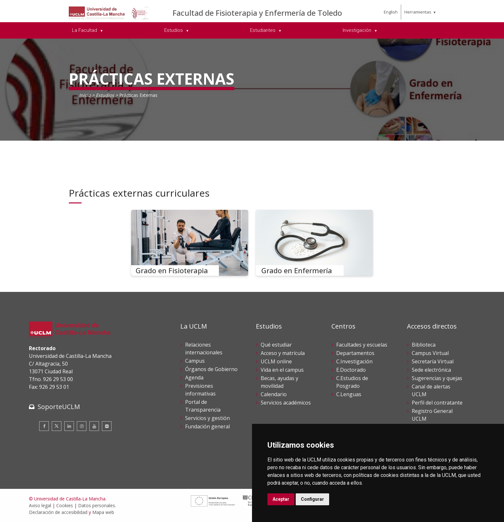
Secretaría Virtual (433, 361)
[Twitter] (56, 426)
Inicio (85, 95)
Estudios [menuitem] (174, 30)
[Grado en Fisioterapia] (190, 242)
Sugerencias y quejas (437, 378)
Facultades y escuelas (361, 344)
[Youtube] (94, 426)
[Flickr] (107, 426)
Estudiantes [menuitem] (263, 30)
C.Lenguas (348, 394)
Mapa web (103, 512)
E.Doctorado (351, 369)
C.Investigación (354, 361)
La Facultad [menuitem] (85, 30)
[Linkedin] (69, 426)
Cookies (64, 505)
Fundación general (207, 426)
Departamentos (355, 353)
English (391, 12)
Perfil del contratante (437, 402)
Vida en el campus (282, 369)
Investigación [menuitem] (358, 30)
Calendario (274, 394)
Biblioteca (424, 344)
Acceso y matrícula (283, 353)
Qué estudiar (276, 344)
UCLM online (276, 361)
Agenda (194, 377)
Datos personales (96, 505)
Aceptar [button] (281, 499)
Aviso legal (40, 505)
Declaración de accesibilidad (58, 512)
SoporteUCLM (59, 406)
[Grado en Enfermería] (314, 242)
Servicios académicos (286, 402)
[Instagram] (81, 426)
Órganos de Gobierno (211, 369)
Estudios (105, 95)
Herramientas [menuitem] (417, 12)
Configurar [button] (312, 499)
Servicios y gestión (207, 418)
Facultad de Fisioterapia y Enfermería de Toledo (257, 12)
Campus (195, 360)
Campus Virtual (430, 353)
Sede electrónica (431, 369)
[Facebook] (44, 426)
